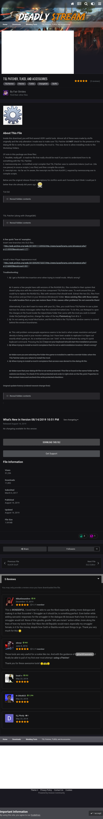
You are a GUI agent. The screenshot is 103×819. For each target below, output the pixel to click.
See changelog (70, 420)
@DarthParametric (85, 654)
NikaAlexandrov (23, 599)
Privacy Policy (46, 790)
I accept (95, 813)
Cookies (68, 790)
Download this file (51, 442)
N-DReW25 (21, 696)
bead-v (19, 675)
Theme (34, 790)
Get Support (51, 453)
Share (24, 549)
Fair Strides (19, 91)
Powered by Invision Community (51, 793)
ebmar (19, 643)
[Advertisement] (38, 52)
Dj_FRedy (20, 715)
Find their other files (19, 95)
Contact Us (58, 790)
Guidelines (35, 815)
